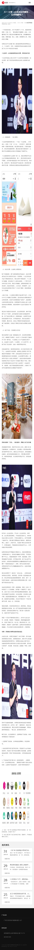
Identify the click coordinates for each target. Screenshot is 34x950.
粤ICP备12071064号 (12, 946)
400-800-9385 (7, 937)
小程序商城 (29, 22)
